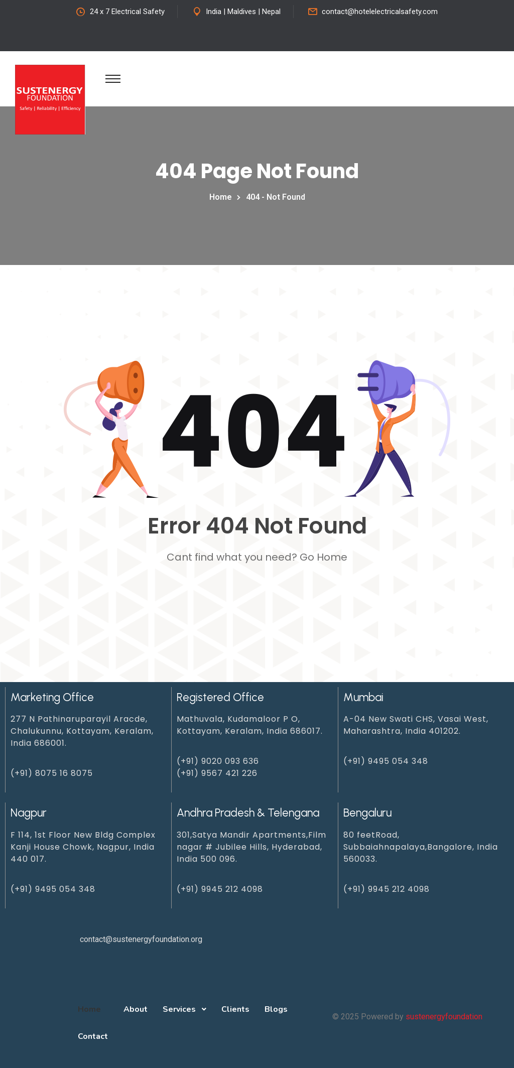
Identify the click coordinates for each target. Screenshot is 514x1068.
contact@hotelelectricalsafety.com (380, 11)
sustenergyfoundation (444, 1016)
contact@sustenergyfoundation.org (141, 939)
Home (222, 197)
